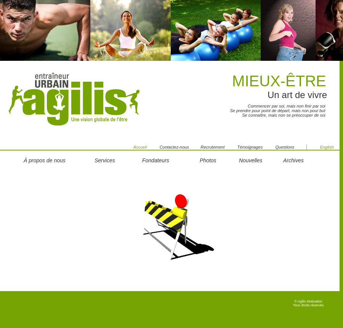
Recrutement (212, 147)
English (327, 147)
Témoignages (250, 147)
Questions (291, 147)
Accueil (140, 147)
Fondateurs (155, 160)
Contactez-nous (180, 147)
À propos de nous (45, 160)
